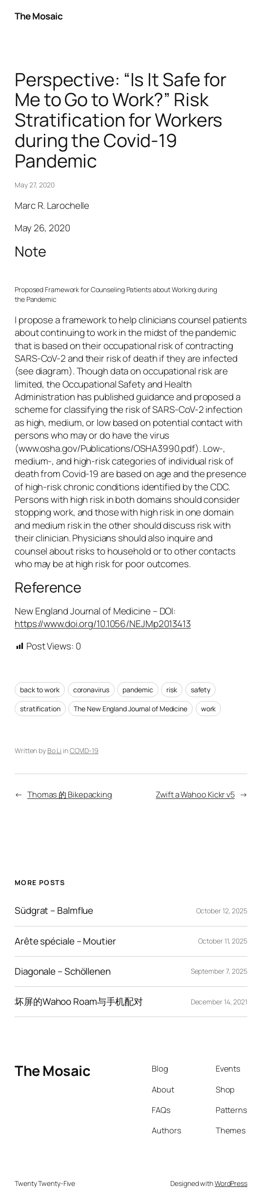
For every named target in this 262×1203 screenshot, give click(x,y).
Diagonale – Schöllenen (63, 971)
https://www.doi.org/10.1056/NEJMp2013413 (103, 623)
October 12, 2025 (221, 910)
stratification (40, 708)
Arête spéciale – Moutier (65, 941)
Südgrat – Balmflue (54, 911)
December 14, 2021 (219, 1001)
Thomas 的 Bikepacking (69, 794)
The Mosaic (38, 16)
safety (200, 689)
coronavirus (91, 689)
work (208, 708)
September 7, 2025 (219, 971)
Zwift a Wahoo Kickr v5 (195, 794)
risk (171, 689)
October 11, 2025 (222, 940)
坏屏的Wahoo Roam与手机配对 (79, 1002)
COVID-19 (84, 750)
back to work (40, 689)
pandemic (137, 689)
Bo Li (54, 750)
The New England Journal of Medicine (130, 708)
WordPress (231, 1183)
